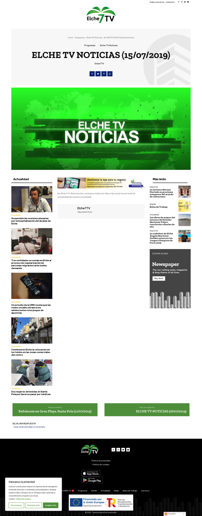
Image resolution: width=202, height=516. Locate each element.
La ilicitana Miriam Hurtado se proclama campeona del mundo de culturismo (161, 193)
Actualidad (15, 215)
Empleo (153, 204)
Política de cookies (23, 499)
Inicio (70, 37)
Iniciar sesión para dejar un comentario (29, 427)
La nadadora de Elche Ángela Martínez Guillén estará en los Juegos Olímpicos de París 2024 (161, 238)
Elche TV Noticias (94, 37)
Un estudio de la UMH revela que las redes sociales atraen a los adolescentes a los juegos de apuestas (31, 309)
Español (169, 513)
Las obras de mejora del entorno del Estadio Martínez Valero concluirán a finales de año (162, 222)
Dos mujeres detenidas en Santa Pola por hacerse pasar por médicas (31, 393)
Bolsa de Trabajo (159, 206)
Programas (80, 37)
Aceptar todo (50, 505)
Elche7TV (99, 63)
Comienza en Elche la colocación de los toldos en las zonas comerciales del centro (30, 352)
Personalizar (16, 505)
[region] (33, 494)
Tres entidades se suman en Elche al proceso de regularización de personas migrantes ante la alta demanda (31, 264)
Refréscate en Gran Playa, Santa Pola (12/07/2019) (55, 411)
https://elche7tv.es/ (84, 212)
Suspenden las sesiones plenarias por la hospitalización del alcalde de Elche (31, 221)
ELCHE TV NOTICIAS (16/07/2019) (161, 411)
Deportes (154, 187)
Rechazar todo (33, 505)
